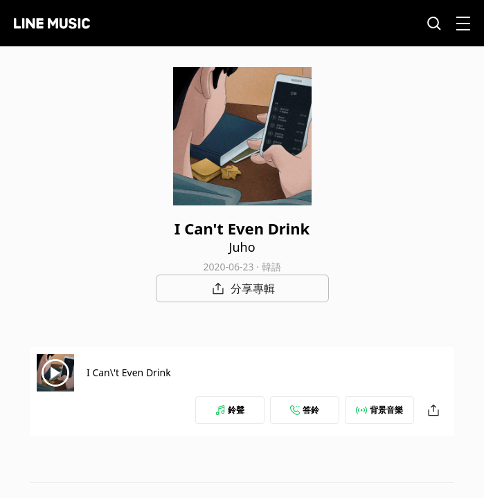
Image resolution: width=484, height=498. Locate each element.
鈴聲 (229, 410)
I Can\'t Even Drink (129, 372)
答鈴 (304, 410)
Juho (241, 247)
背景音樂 (379, 410)
